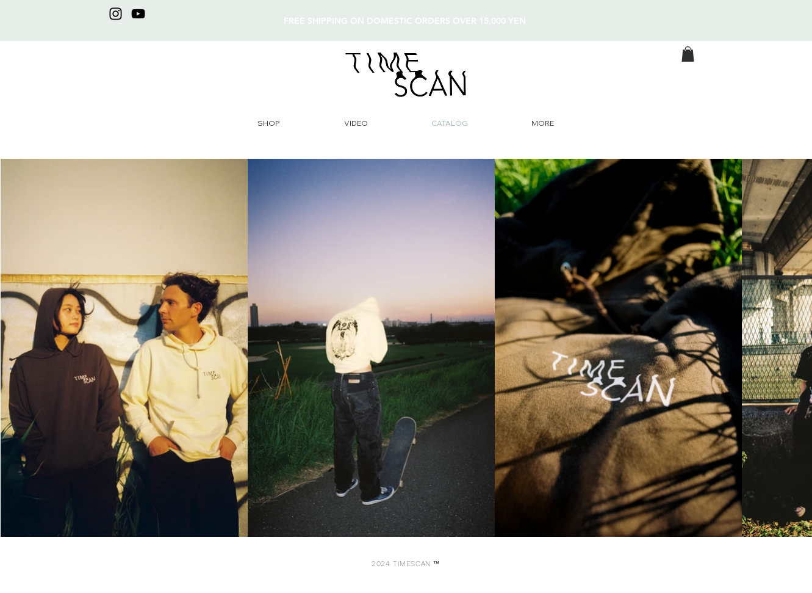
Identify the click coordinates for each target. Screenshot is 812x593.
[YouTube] (138, 13)
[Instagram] (115, 13)
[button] (687, 54)
